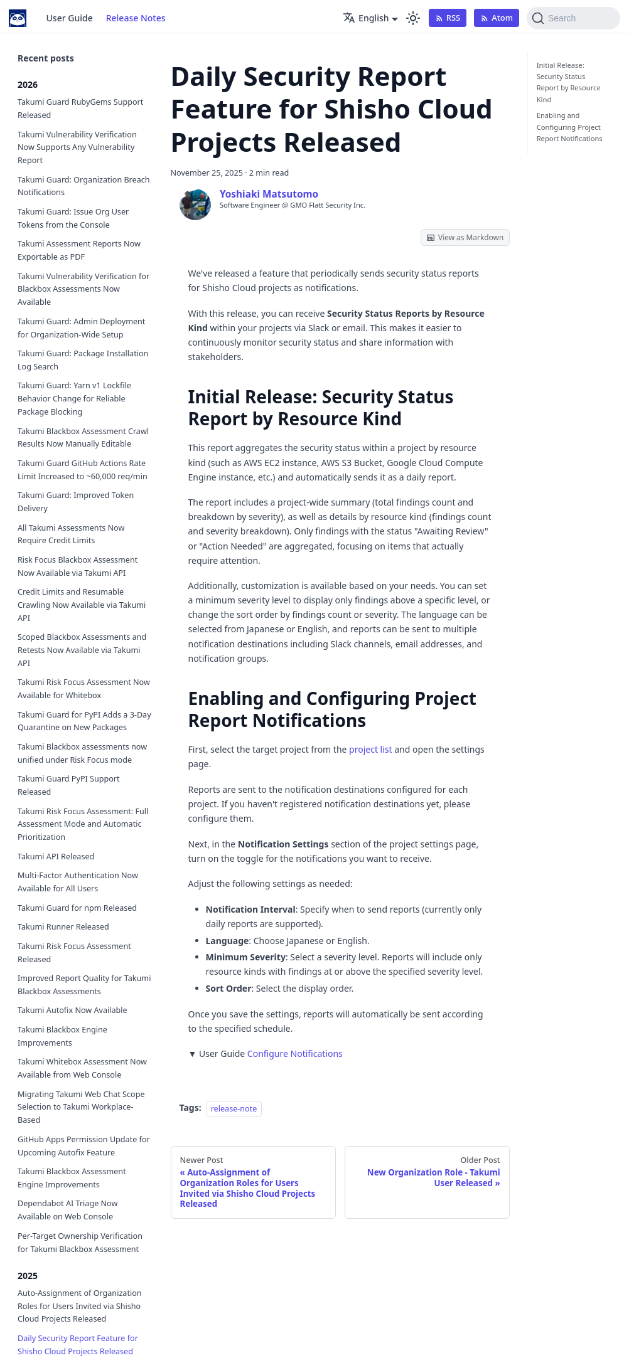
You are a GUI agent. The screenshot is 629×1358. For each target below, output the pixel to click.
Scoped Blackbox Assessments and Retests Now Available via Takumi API (82, 650)
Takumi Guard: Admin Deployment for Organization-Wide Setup (81, 328)
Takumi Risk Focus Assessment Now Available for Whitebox (84, 689)
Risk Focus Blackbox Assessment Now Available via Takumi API (77, 566)
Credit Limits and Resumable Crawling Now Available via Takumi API (82, 604)
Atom (496, 17)
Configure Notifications (295, 1053)
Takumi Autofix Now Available (72, 1010)
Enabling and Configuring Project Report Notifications (570, 126)
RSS (448, 17)
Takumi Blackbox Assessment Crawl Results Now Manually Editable (83, 438)
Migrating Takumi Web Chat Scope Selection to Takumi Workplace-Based (81, 1107)
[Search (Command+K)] (573, 18)
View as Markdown (464, 237)
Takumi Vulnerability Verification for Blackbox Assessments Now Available (83, 289)
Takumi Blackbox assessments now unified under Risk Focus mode (82, 753)
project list (370, 749)
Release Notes (136, 18)
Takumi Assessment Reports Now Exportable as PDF (79, 250)
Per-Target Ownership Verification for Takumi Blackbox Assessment (80, 1243)
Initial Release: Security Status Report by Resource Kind (569, 82)
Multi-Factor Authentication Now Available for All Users (78, 882)
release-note (234, 1108)
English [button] (366, 18)
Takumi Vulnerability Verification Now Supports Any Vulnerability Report (77, 147)
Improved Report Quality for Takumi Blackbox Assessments (84, 985)
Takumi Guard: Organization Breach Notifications (84, 186)
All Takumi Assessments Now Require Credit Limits (71, 534)
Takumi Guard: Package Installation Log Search (83, 360)
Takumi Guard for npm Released (77, 908)
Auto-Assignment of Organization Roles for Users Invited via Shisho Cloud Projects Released (80, 1306)
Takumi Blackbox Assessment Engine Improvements (72, 1178)
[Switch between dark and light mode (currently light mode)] (413, 18)
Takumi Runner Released (63, 926)
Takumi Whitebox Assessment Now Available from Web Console (82, 1068)
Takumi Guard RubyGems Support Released (80, 108)
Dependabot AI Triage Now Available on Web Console (67, 1210)
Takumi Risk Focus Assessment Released (74, 953)
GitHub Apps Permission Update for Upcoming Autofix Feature (84, 1146)
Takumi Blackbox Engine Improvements (62, 1036)
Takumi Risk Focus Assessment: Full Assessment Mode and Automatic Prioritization (83, 824)
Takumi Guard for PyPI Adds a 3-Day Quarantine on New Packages (84, 721)
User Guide (69, 18)
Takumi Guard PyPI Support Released (69, 785)
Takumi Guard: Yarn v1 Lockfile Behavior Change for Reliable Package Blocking (74, 398)
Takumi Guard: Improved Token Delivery (76, 502)
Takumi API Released (56, 856)
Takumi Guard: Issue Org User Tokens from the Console (73, 218)
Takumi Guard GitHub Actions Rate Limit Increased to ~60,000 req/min (83, 470)
